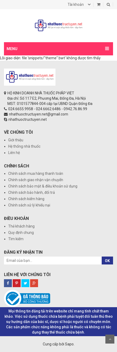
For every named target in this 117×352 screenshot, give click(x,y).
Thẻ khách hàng (21, 226)
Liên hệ (14, 153)
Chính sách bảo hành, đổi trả (31, 192)
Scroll (109, 339)
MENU (12, 49)
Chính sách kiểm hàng (26, 199)
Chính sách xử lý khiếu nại (29, 205)
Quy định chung (21, 232)
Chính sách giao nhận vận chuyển (35, 180)
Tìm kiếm (16, 239)
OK (107, 261)
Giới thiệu (15, 140)
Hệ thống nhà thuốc (24, 146)
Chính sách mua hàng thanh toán (35, 173)
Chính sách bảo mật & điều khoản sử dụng (42, 186)
